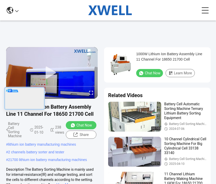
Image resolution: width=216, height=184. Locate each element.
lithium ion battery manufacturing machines (42, 144)
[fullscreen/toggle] (91, 92)
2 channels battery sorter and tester (36, 152)
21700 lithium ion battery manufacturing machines (47, 160)
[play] (52, 72)
